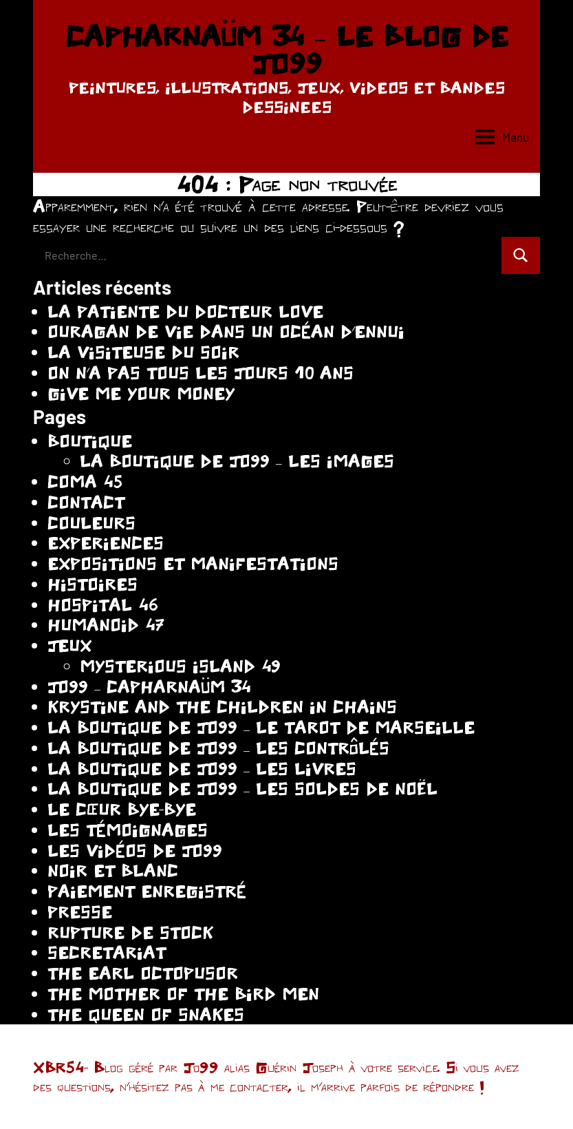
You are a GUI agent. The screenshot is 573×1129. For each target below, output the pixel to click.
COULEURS (91, 523)
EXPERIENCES (105, 542)
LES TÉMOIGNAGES (127, 830)
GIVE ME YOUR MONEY (141, 393)
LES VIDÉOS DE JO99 (134, 850)
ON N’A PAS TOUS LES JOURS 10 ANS (200, 372)
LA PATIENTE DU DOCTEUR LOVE (185, 311)
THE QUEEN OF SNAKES (145, 1014)
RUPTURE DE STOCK (130, 932)
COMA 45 (84, 481)
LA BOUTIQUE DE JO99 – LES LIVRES (201, 768)
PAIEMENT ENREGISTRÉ (146, 891)
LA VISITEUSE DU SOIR (143, 352)
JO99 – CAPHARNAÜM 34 (148, 686)
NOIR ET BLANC (112, 870)
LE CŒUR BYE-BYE (121, 809)
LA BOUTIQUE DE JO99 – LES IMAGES (237, 461)
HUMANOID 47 (105, 624)
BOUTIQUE (89, 441)
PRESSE (79, 911)
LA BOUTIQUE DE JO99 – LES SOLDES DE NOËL (242, 788)
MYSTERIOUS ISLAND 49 (180, 666)
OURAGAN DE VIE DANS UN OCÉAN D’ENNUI (225, 331)
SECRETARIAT (106, 952)
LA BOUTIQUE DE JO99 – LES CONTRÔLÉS (218, 748)
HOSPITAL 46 (102, 604)
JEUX (69, 645)
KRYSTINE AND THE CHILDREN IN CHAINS (222, 706)
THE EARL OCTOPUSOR (142, 973)
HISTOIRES (92, 584)
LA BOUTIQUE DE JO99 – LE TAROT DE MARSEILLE (261, 727)
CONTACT (86, 502)
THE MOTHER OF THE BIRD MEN (183, 993)
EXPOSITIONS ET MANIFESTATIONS (192, 563)
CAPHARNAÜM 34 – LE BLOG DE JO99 (286, 49)
